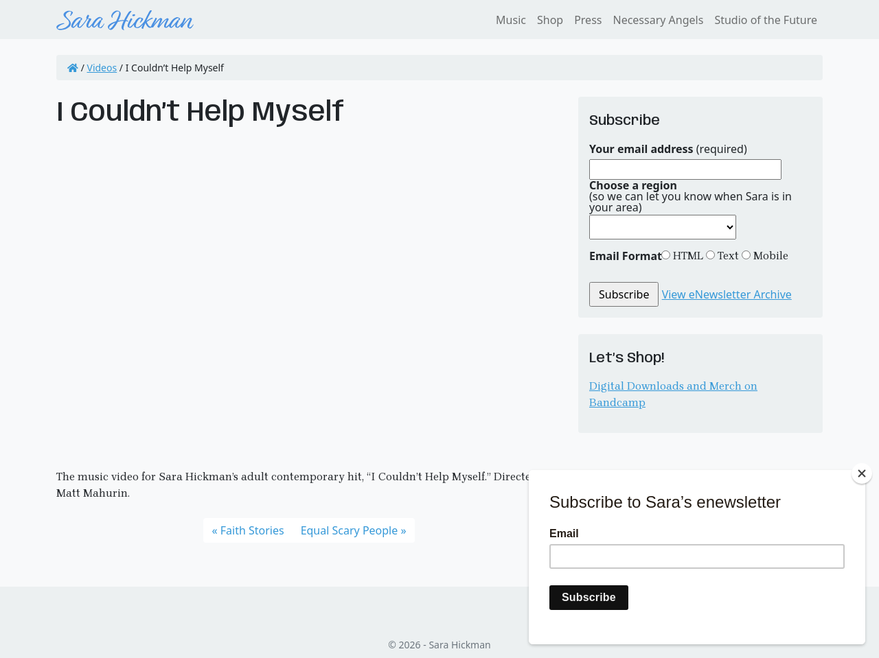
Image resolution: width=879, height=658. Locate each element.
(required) (668, 148)
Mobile (769, 255)
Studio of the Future (765, 19)
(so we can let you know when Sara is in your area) (690, 196)
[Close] (862, 473)
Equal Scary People (349, 530)
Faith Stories (252, 530)
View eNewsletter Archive (727, 294)
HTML (686, 255)
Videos (102, 67)
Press (588, 19)
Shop (550, 19)
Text (727, 255)
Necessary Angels (658, 19)
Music (511, 19)
